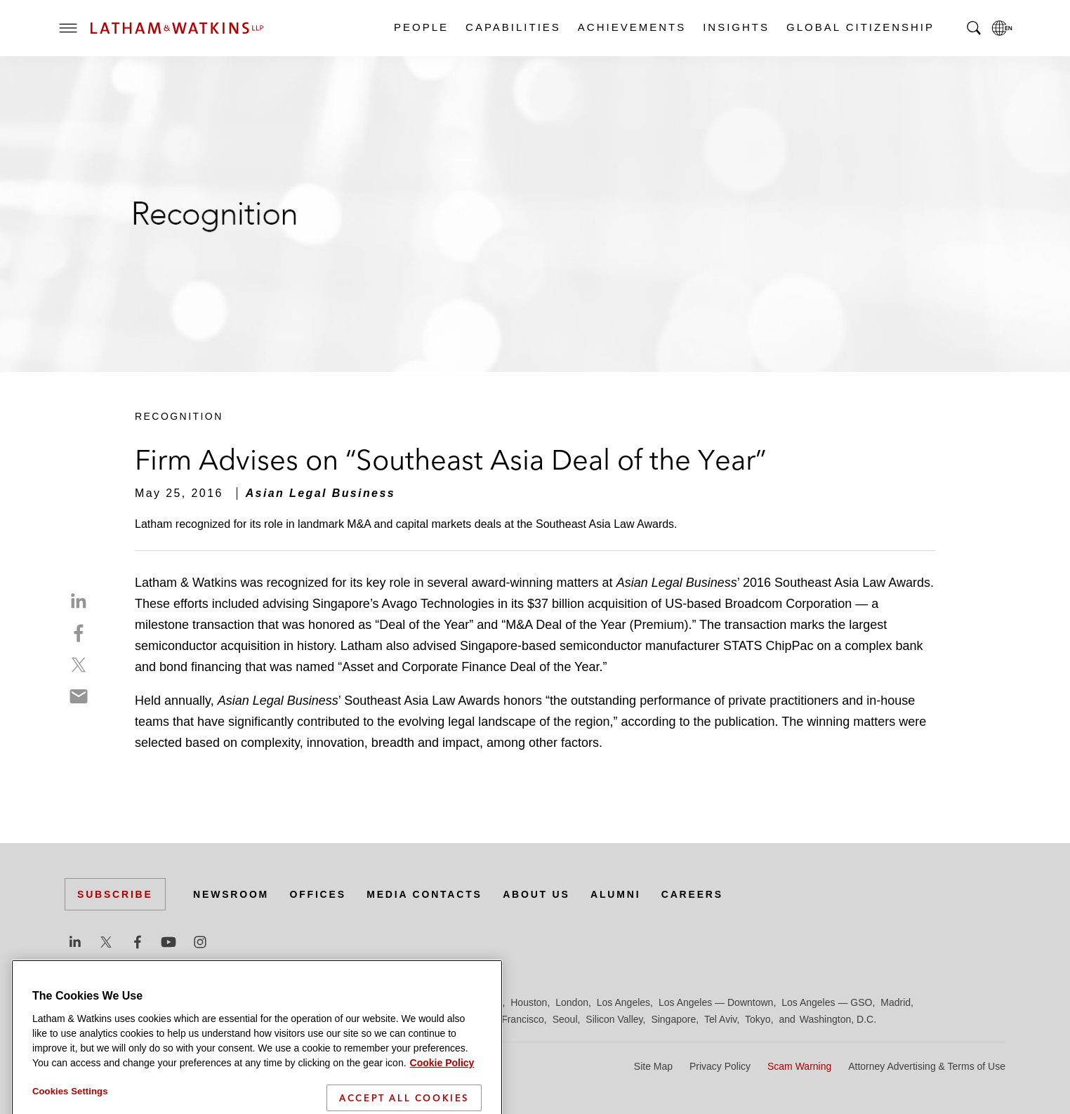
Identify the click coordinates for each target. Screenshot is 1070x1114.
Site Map (653, 1066)
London (571, 1002)
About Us (536, 894)
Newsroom (231, 894)
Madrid (895, 1002)
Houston (528, 1002)
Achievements (631, 27)
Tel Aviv (720, 1019)
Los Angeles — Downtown (716, 1002)
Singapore (673, 1019)
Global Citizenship (859, 27)
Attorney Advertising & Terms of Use (926, 1066)
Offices (318, 894)
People (420, 27)
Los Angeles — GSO (826, 1002)
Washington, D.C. (838, 1019)
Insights (735, 27)
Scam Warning (799, 1066)
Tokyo (758, 1019)
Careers (692, 894)
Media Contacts (424, 894)
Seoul (565, 1019)
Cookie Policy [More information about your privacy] (442, 1081)
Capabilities (512, 27)
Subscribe (115, 894)
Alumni (615, 894)
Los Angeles (623, 1002)
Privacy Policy (720, 1066)
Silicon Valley (614, 1019)
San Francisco (512, 1019)
